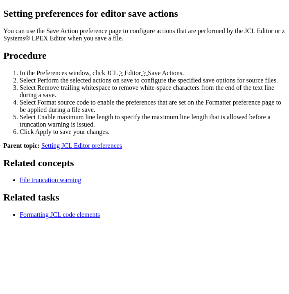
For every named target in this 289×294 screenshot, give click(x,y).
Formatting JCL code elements (60, 214)
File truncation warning (50, 179)
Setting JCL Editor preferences (81, 145)
